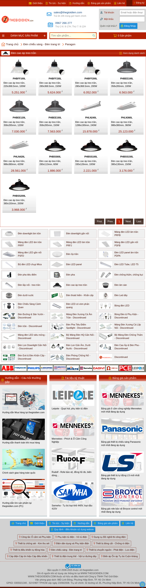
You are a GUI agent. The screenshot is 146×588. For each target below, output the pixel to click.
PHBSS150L (126, 156)
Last (139, 221)
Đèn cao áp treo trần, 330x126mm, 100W (86, 162)
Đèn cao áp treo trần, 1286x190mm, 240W (86, 123)
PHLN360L (127, 117)
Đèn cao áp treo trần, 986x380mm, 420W (14, 162)
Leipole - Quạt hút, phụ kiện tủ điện (70, 408)
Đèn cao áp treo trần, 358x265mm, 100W (122, 84)
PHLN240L (91, 117)
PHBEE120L (19, 117)
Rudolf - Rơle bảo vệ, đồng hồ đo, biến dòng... (71, 473)
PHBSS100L (90, 156)
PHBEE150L (55, 117)
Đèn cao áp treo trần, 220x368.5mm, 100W (14, 84)
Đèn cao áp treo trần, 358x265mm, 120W (14, 123)
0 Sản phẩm (124, 35)
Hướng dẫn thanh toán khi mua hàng (21, 442)
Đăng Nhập (130, 26)
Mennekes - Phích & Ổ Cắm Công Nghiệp (69, 440)
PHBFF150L (55, 78)
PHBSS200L (19, 196)
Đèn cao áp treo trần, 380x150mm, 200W (14, 202)
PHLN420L (19, 156)
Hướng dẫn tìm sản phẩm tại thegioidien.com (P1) (17, 504)
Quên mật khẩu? (108, 26)
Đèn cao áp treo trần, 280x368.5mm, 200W (86, 84)
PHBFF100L (19, 78)
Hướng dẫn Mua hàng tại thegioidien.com (23, 412)
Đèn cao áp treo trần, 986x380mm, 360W (122, 123)
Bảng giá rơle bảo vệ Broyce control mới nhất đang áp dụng (121, 510)
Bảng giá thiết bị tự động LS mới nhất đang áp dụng (120, 477)
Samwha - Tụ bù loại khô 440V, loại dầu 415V (72, 507)
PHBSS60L (55, 156)
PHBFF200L (90, 78)
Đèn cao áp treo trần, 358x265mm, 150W (50, 123)
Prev (110, 221)
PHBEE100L (126, 78)
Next (128, 221)
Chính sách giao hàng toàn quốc (18, 473)
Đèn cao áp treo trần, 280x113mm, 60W (50, 162)
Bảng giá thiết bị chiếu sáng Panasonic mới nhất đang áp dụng (121, 443)
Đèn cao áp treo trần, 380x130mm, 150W (122, 162)
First (99, 221)
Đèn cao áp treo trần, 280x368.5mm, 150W (50, 84)
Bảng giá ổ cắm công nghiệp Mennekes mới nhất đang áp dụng (121, 410)
